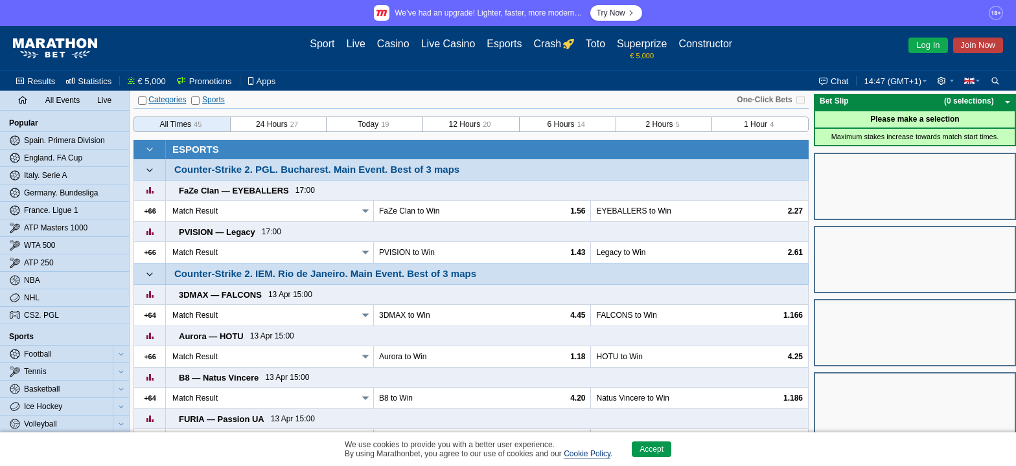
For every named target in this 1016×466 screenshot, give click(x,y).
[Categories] (142, 100)
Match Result (195, 211)
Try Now (616, 12)
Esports (195, 149)
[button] (945, 81)
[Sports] (195, 100)
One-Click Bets (764, 99)
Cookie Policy (587, 453)
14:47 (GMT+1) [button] (892, 81)
